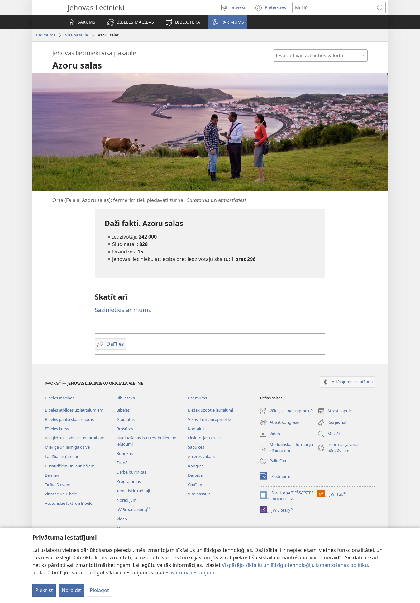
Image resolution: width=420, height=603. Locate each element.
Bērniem (52, 475)
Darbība (195, 475)
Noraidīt (71, 590)
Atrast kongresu (279, 422)
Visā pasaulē (76, 35)
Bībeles (123, 410)
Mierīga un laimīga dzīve (67, 447)
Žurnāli (123, 463)
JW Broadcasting (133, 509)
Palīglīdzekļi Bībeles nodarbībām (74, 438)
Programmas (129, 481)
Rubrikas (125, 453)
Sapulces (196, 447)
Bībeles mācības (59, 398)
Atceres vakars (201, 456)
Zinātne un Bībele (61, 494)
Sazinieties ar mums (123, 310)
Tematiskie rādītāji (133, 491)
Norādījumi (127, 500)
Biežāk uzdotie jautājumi (210, 410)
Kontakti (196, 429)
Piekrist (44, 590)
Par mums (45, 35)
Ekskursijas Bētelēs (205, 438)
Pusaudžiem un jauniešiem (69, 466)
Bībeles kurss (57, 429)
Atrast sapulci (334, 411)
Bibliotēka (126, 398)
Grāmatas (126, 419)
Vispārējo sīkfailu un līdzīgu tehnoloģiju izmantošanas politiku (295, 565)
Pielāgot (99, 590)
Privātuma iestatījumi (190, 572)
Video (122, 519)
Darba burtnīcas (131, 472)
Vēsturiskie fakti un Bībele (68, 503)
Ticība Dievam (57, 484)
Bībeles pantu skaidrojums (69, 419)
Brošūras (125, 429)
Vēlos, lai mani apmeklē (209, 419)
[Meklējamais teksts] (333, 7)
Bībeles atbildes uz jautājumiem (74, 410)
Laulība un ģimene (62, 456)
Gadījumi (196, 484)
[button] (130, 22)
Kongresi (196, 466)
